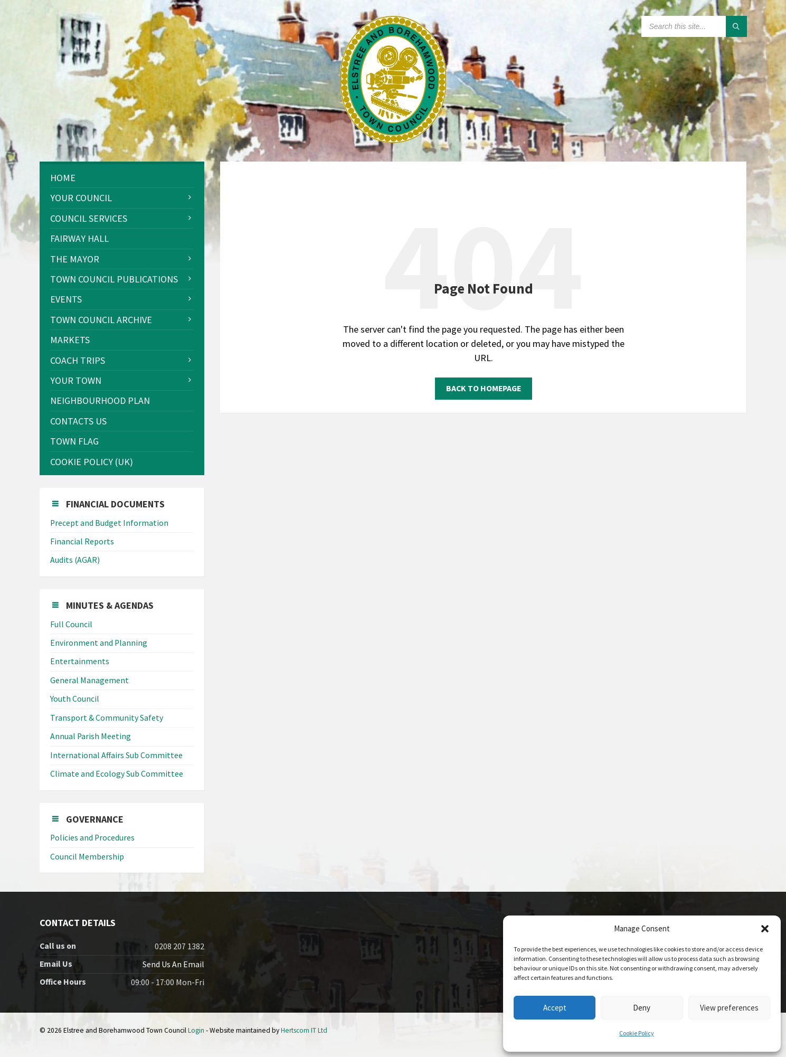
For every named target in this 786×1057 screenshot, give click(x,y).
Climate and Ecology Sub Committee (116, 774)
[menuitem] (122, 177)
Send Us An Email (173, 964)
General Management (89, 680)
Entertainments (79, 661)
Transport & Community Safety (106, 718)
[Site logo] (393, 140)
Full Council (71, 624)
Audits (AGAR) (75, 560)
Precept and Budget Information (109, 523)
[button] (765, 928)
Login (196, 1030)
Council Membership (87, 857)
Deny (641, 1008)
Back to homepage (483, 388)
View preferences (729, 1008)
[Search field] (694, 26)
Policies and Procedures (92, 838)
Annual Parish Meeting (90, 736)
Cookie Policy (636, 1033)
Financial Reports (82, 541)
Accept (554, 1008)
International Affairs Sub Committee (116, 755)
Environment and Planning (98, 643)
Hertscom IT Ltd (304, 1030)
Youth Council (74, 699)
